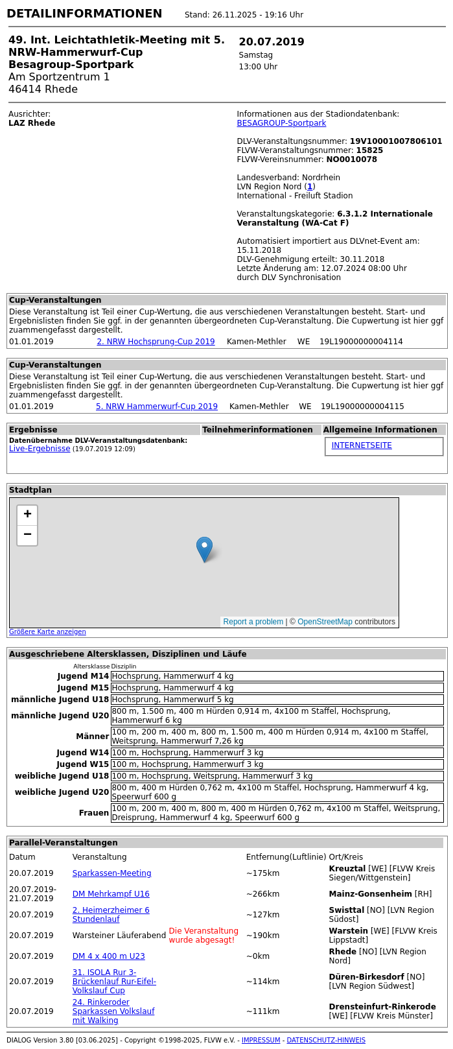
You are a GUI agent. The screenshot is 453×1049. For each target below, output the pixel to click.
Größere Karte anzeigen (47, 631)
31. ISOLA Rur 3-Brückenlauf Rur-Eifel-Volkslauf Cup (114, 981)
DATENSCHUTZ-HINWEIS (326, 1040)
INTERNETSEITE (362, 445)
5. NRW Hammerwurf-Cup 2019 (157, 406)
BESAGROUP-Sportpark (282, 123)
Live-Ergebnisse (40, 448)
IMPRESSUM (261, 1040)
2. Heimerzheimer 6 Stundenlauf (111, 915)
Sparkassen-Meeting (112, 873)
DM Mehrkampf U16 (111, 894)
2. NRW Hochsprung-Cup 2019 (156, 341)
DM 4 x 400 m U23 (109, 956)
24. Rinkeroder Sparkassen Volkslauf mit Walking (114, 1011)
